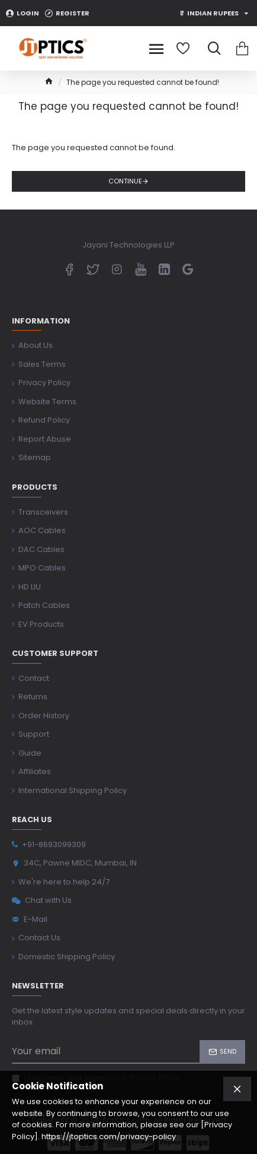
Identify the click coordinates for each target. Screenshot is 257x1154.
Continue (125, 181)
